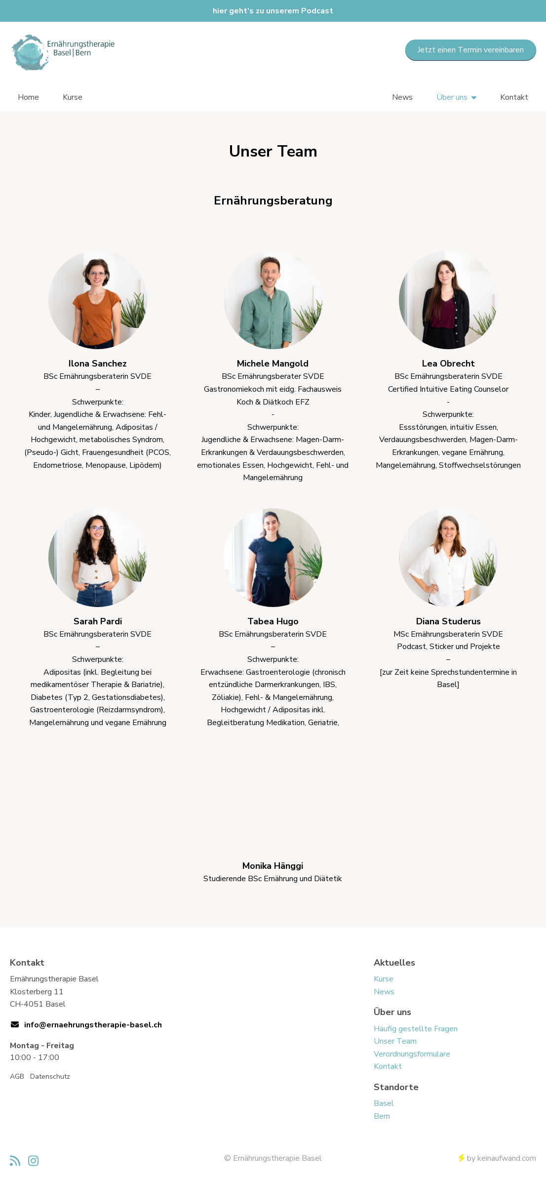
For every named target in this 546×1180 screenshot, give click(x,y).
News (402, 97)
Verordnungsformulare (412, 1054)
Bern (382, 1116)
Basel (384, 1103)
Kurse (72, 97)
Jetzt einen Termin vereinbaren (471, 49)
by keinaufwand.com (497, 1158)
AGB (17, 1076)
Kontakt (514, 97)
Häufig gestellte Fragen (416, 1028)
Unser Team (395, 1041)
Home (28, 97)
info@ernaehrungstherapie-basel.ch (93, 1024)
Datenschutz (50, 1076)
